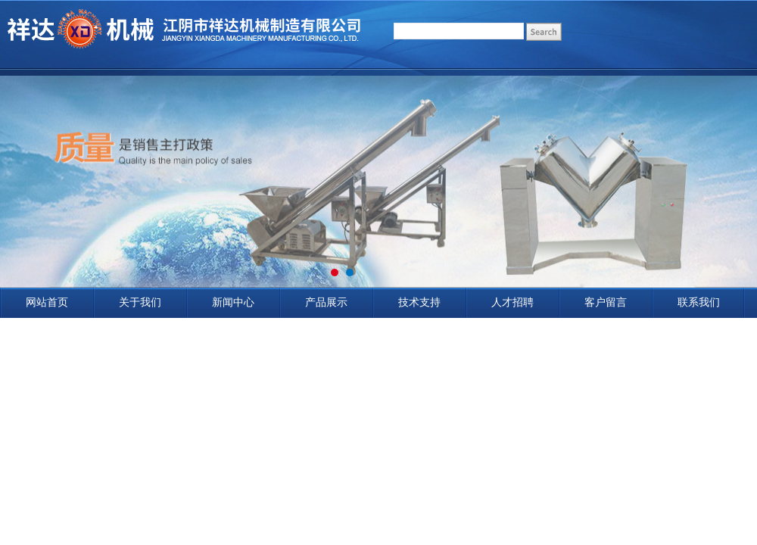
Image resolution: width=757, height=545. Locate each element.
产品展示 (326, 302)
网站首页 (47, 302)
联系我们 (699, 302)
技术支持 (419, 302)
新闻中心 (233, 302)
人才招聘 (512, 302)
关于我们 (140, 302)
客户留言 (605, 302)
